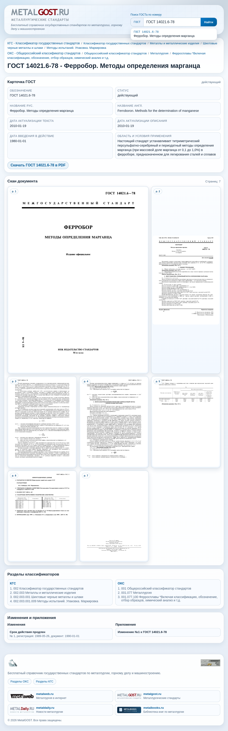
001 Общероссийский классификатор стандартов (156, 588)
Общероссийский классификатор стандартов (115, 53)
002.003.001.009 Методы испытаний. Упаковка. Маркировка (55, 601)
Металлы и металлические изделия (174, 43)
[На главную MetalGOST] (13, 663)
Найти (208, 22)
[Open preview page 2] (185, 280)
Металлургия (159, 53)
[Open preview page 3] (42, 422)
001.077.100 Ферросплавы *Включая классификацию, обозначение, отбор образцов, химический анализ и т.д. (169, 598)
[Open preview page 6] (42, 516)
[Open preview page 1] (78, 280)
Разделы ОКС (19, 681)
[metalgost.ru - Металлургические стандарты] (167, 696)
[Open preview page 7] (114, 516)
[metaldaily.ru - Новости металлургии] (60, 710)
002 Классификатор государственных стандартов (48, 588)
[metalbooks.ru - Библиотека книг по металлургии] (167, 710)
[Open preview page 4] (114, 422)
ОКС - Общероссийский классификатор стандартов (43, 53)
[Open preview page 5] (185, 422)
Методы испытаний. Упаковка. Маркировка (76, 47)
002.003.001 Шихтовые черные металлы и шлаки (48, 597)
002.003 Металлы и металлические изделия (44, 592)
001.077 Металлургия (136, 592)
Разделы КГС (44, 681)
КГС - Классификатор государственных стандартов (43, 43)
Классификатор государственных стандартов (114, 43)
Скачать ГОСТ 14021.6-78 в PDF (37, 165)
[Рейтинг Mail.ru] (210, 662)
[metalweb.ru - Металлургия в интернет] (60, 696)
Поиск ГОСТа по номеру (145, 14)
